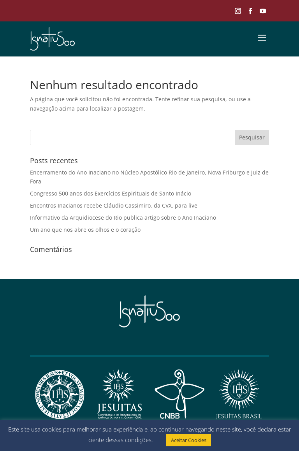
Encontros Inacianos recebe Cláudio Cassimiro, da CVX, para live (113, 205)
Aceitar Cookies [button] (188, 440)
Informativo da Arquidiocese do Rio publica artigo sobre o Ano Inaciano (123, 217)
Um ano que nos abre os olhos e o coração (85, 229)
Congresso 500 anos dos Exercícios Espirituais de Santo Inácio (110, 193)
